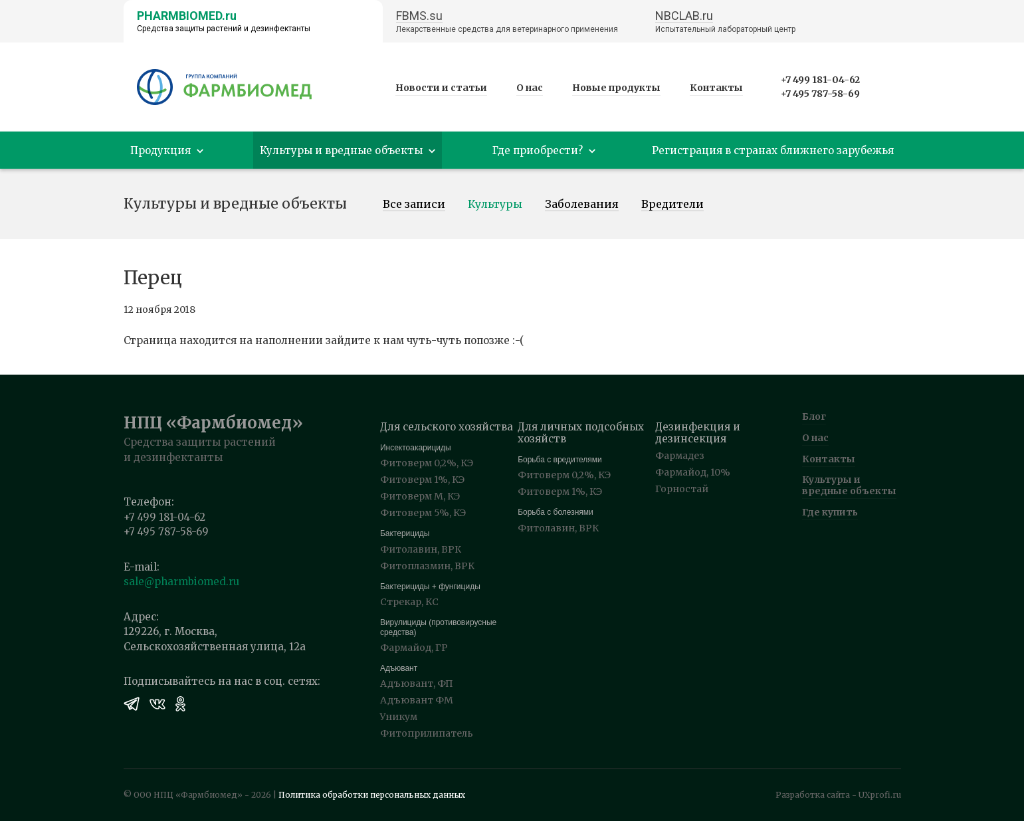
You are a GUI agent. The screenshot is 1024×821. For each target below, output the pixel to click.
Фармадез (679, 456)
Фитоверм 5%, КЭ (423, 513)
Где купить (830, 512)
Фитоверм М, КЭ (420, 496)
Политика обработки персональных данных (371, 795)
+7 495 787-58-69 (820, 94)
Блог (814, 416)
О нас (529, 88)
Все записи (414, 205)
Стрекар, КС (409, 602)
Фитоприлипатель (426, 733)
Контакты (716, 88)
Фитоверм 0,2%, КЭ (426, 463)
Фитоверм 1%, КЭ (422, 480)
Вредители (672, 205)
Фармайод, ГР (414, 648)
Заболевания (582, 205)
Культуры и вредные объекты (849, 485)
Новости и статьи (441, 88)
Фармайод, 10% (692, 472)
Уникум (398, 717)
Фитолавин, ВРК (420, 549)
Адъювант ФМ (416, 700)
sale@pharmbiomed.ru (181, 581)
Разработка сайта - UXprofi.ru (838, 795)
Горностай (681, 489)
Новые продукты (616, 88)
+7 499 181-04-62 (820, 80)
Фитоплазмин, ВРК (427, 566)
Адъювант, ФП (416, 683)
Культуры (495, 205)
